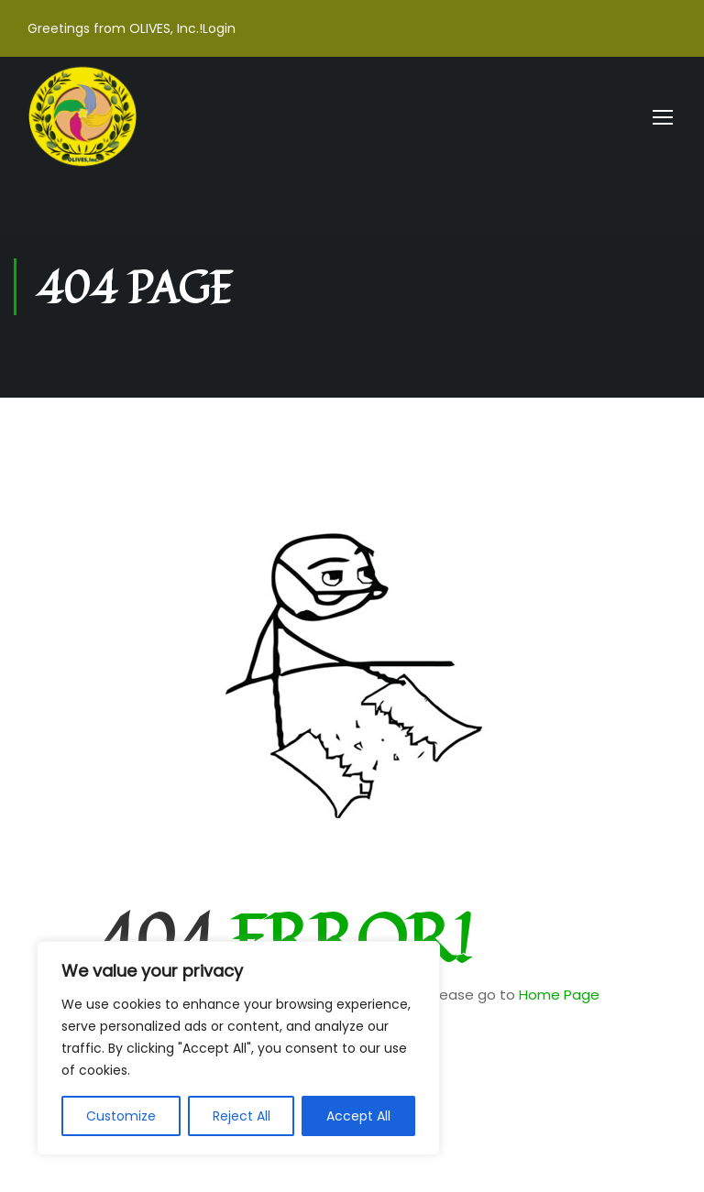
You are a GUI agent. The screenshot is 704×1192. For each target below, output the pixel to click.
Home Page (559, 994)
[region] (238, 1048)
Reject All (241, 1116)
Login (219, 28)
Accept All (358, 1116)
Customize (121, 1116)
